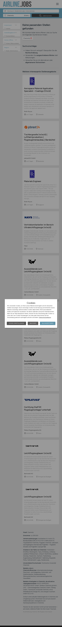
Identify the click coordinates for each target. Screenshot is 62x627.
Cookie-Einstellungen (16, 323)
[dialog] (31, 313)
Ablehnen (33, 323)
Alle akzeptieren (47, 323)
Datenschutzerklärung (45, 317)
